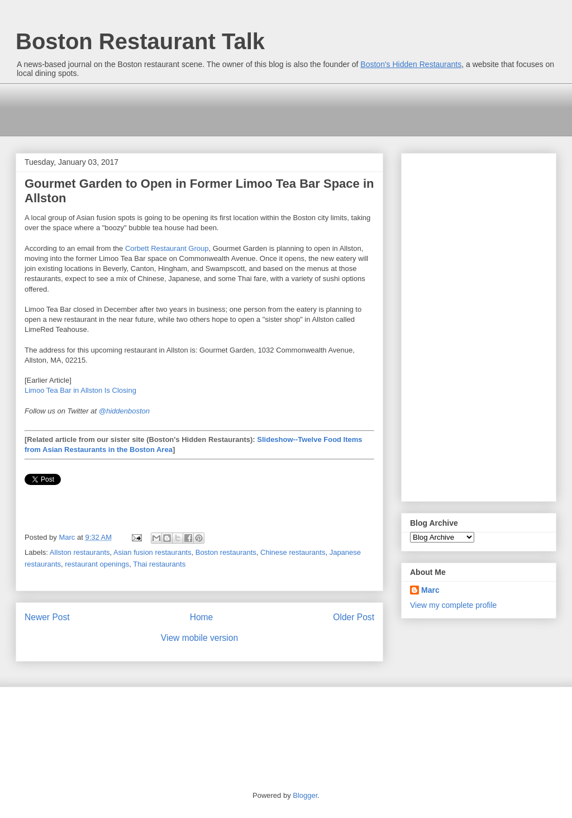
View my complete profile (453, 605)
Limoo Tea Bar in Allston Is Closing (80, 390)
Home (201, 617)
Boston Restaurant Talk (140, 41)
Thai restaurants (159, 564)
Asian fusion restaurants (152, 552)
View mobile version (199, 638)
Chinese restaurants (292, 552)
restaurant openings (97, 564)
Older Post (353, 617)
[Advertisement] (220, 108)
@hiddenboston (124, 411)
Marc (430, 590)
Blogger (305, 795)
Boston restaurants (226, 552)
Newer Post (47, 617)
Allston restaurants (80, 552)
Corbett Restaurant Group (167, 248)
